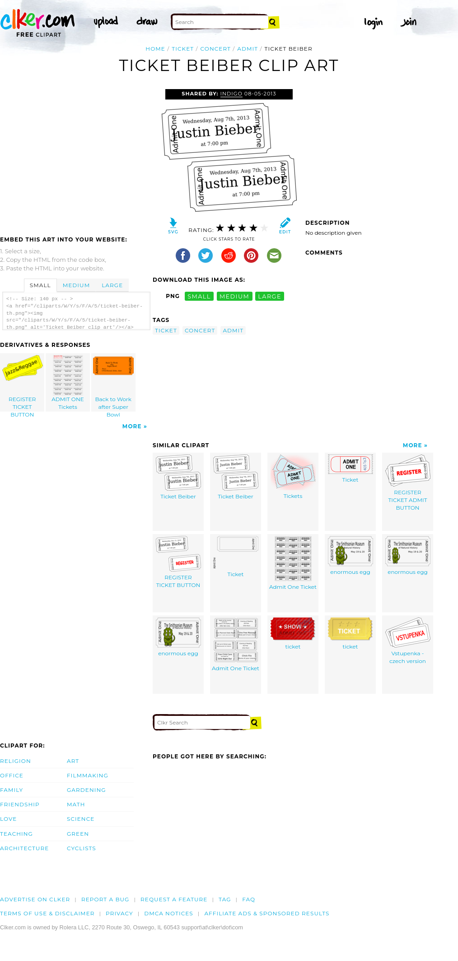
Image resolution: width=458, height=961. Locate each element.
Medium (76, 285)
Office (11, 775)
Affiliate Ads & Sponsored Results (266, 913)
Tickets (293, 476)
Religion (15, 760)
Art (73, 760)
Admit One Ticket (293, 563)
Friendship (20, 804)
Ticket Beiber (178, 477)
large (269, 296)
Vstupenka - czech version (407, 640)
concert (216, 48)
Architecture (24, 848)
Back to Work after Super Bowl (113, 383)
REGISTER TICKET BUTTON (22, 383)
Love (8, 818)
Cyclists (81, 848)
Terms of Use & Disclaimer (47, 913)
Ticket (350, 468)
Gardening (86, 789)
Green (78, 833)
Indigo (231, 93)
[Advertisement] (76, 157)
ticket (183, 48)
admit (247, 48)
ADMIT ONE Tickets (68, 382)
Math (76, 804)
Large (112, 285)
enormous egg (350, 555)
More (132, 426)
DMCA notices (168, 913)
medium (234, 296)
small (199, 296)
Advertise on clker (35, 899)
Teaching (16, 833)
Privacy (119, 913)
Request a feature (173, 899)
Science (80, 818)
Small (40, 285)
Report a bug (105, 899)
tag (225, 899)
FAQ (248, 899)
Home (155, 48)
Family (11, 789)
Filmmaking (87, 775)
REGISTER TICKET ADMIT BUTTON (407, 482)
